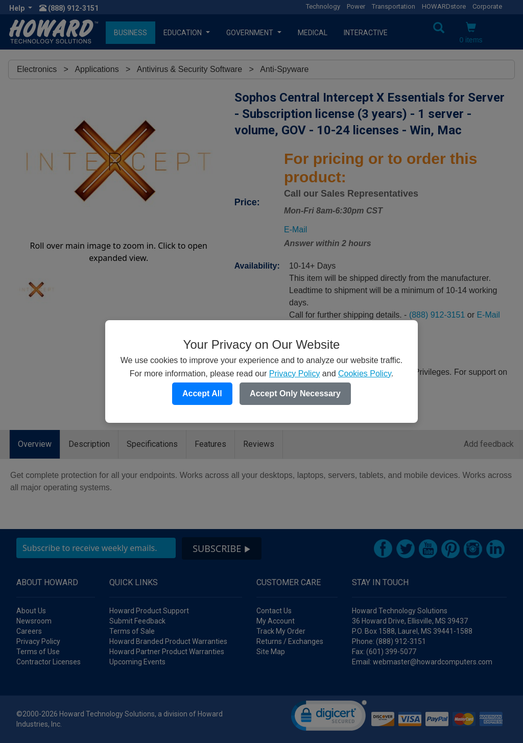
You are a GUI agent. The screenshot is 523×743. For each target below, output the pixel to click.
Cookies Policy (364, 373)
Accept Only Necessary (295, 393)
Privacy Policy (294, 373)
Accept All (202, 393)
